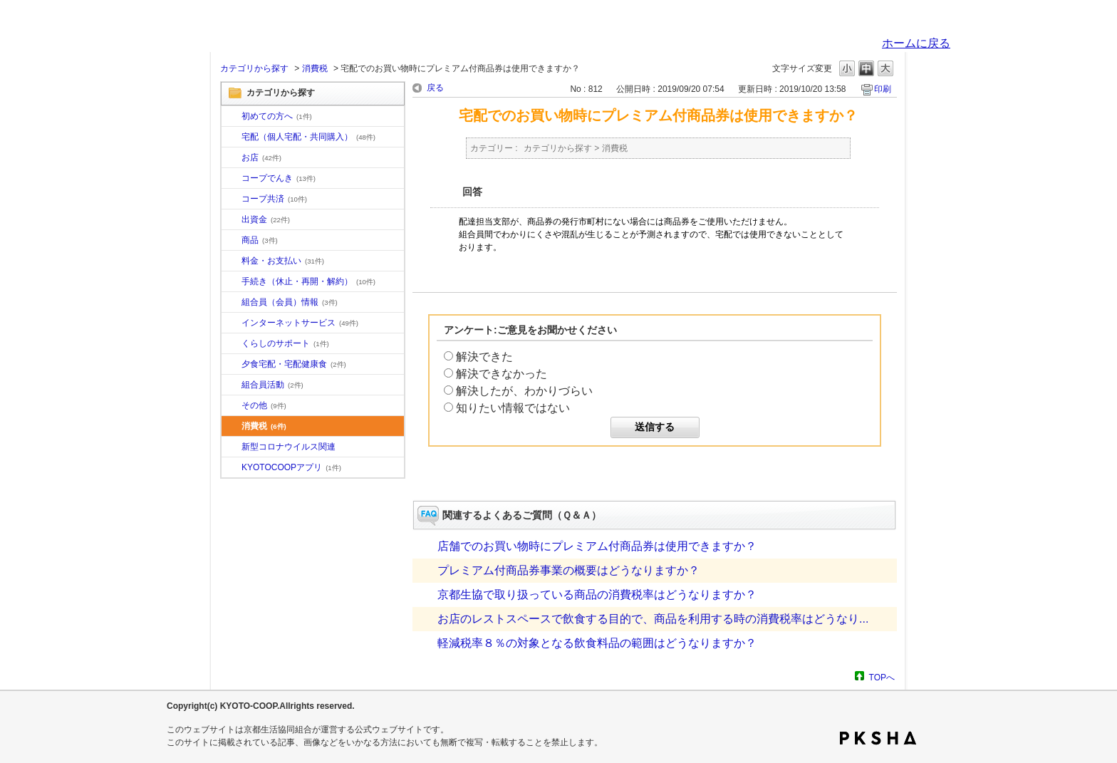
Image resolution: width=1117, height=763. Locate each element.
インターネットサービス (299, 323)
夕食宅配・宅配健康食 (293, 364)
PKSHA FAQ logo (878, 738)
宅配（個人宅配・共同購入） (308, 137)
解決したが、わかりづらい (524, 391)
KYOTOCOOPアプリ (291, 467)
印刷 (882, 89)
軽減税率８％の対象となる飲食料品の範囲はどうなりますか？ (597, 643)
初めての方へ (276, 116)
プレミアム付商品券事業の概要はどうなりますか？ (568, 570)
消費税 (315, 68)
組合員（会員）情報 (289, 302)
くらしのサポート (285, 343)
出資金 (265, 219)
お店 (261, 157)
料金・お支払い (282, 261)
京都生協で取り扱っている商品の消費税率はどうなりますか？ (597, 594)
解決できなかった (501, 374)
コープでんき (278, 178)
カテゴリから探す (254, 68)
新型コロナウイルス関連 (288, 447)
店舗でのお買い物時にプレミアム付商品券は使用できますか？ (597, 546)
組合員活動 (272, 385)
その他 (263, 405)
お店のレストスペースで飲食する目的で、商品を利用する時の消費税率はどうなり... (652, 619)
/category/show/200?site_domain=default (231, 468)
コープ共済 (274, 199)
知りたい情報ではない (513, 408)
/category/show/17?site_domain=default (231, 364)
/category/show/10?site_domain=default (231, 116)
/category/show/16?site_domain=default (231, 344)
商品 (259, 240)
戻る (435, 88)
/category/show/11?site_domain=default (231, 240)
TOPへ (882, 677)
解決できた (484, 357)
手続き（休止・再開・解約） (308, 281)
